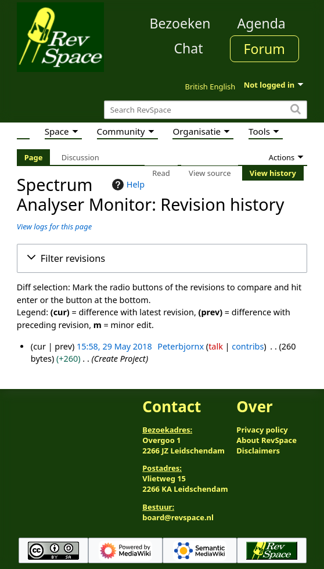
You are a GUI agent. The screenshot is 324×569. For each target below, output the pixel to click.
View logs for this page (54, 226)
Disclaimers (258, 450)
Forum (264, 48)
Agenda (261, 23)
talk (215, 346)
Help (127, 184)
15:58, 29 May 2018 (114, 346)
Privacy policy (261, 429)
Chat (188, 48)
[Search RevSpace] (205, 110)
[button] (162, 258)
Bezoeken (180, 23)
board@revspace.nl (178, 517)
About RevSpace (266, 440)
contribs (248, 346)
